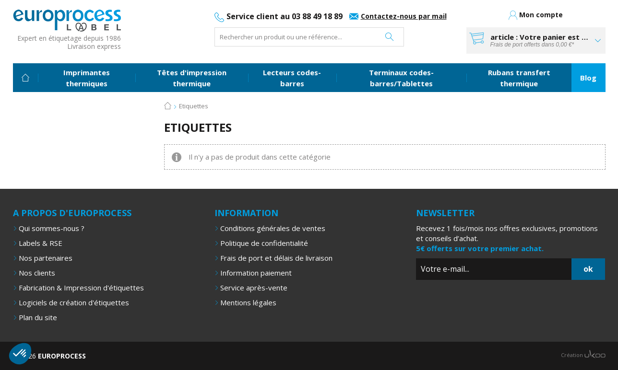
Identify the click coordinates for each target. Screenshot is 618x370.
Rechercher (389, 36)
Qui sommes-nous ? (51, 227)
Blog (588, 77)
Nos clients (37, 272)
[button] (20, 353)
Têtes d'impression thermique (191, 77)
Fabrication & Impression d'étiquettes (81, 287)
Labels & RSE (40, 242)
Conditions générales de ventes (272, 227)
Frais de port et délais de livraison (276, 257)
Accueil (25, 77)
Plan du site (38, 317)
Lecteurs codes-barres (292, 77)
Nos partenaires (45, 257)
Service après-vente (253, 287)
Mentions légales (248, 302)
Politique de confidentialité (264, 242)
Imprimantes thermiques (86, 77)
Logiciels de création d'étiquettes (74, 302)
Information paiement (256, 272)
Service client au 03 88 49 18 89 (284, 16)
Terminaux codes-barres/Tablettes (401, 77)
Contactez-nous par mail (404, 16)
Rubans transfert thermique (519, 77)
